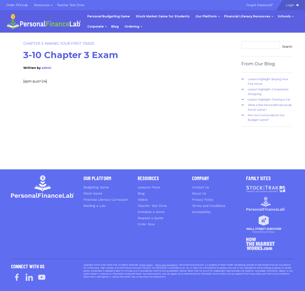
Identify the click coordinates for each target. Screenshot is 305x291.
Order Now (146, 224)
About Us (199, 193)
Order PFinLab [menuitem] (17, 5)
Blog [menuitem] (115, 26)
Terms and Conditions (208, 206)
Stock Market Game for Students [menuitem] (163, 16)
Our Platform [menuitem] (206, 16)
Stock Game (92, 193)
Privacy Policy (202, 200)
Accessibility (201, 212)
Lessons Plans (149, 187)
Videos (143, 200)
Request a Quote (150, 218)
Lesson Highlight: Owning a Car (269, 99)
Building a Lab (94, 206)
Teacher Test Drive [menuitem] (70, 5)
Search (287, 47)
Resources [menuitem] (42, 5)
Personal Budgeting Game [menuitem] (108, 16)
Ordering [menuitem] (132, 26)
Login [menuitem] (292, 5)
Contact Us (200, 187)
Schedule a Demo (151, 212)
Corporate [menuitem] (95, 26)
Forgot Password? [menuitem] (259, 5)
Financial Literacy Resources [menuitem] (247, 16)
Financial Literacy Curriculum (105, 200)
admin (46, 68)
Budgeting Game (96, 187)
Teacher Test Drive (152, 206)
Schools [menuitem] (284, 16)
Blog (141, 193)
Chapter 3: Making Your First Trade (58, 44)
